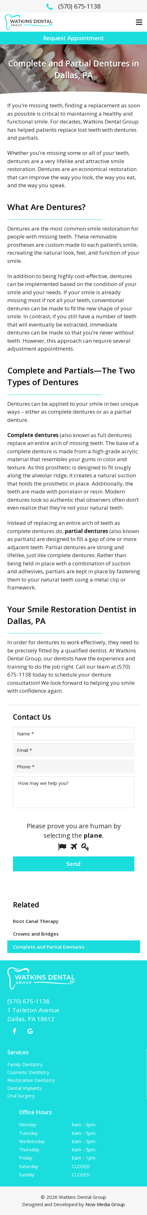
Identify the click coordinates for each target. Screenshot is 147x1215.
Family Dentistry (25, 1064)
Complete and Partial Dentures (48, 947)
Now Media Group (105, 1204)
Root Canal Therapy (35, 921)
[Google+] (30, 1031)
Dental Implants (24, 1088)
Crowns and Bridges (36, 934)
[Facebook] (14, 1031)
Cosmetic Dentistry (28, 1072)
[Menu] (139, 22)
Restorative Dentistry (31, 1080)
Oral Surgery (21, 1095)
